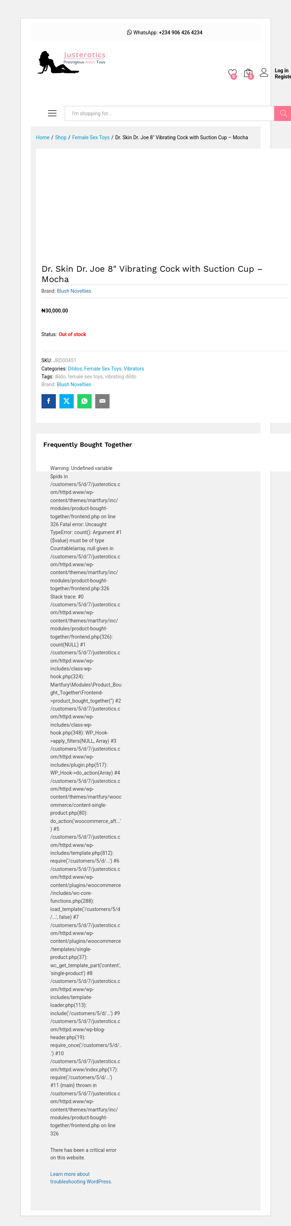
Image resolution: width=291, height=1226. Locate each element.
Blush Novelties (74, 291)
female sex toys (85, 376)
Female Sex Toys (103, 369)
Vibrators (134, 369)
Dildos (75, 369)
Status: (49, 334)
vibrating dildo (120, 376)
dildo (60, 376)
